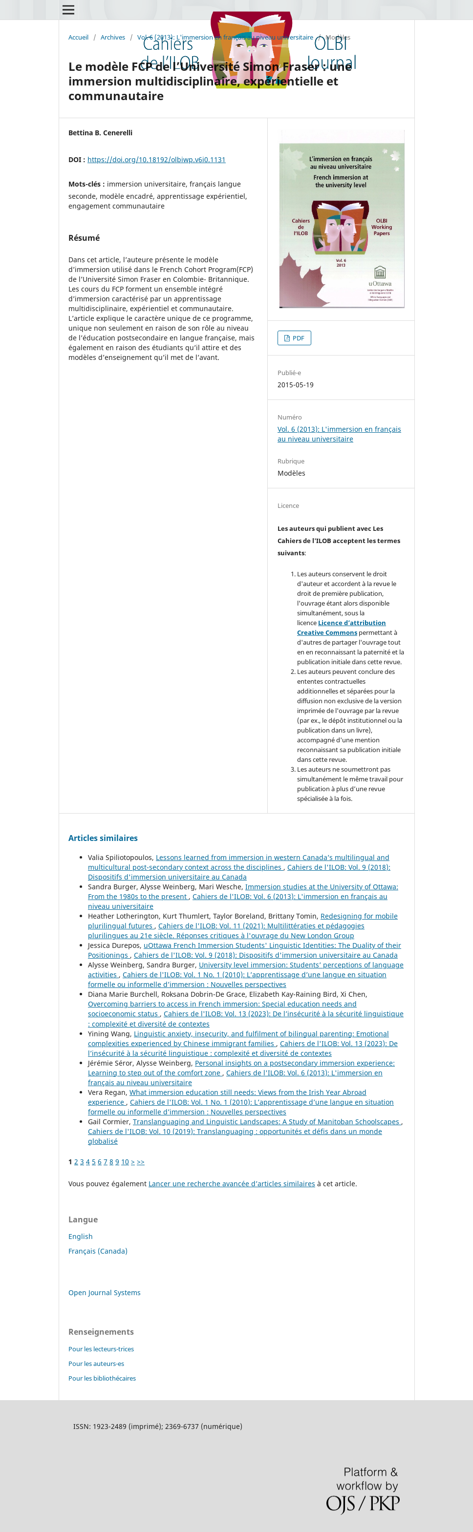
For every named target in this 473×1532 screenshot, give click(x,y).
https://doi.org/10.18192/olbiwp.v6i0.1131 (156, 159)
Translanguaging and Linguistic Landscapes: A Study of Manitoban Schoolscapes (267, 1121)
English (80, 1236)
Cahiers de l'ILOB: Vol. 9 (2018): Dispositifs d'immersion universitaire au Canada (239, 871)
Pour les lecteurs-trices (101, 1348)
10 (125, 1161)
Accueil (78, 37)
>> (141, 1161)
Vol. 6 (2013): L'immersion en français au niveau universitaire (225, 37)
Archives (113, 37)
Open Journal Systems (104, 1292)
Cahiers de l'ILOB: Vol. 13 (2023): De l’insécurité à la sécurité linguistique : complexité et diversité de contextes (243, 1048)
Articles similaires (103, 838)
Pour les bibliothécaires (102, 1378)
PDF (297, 338)
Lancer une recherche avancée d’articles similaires (232, 1183)
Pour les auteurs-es (96, 1363)
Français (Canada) (98, 1251)
